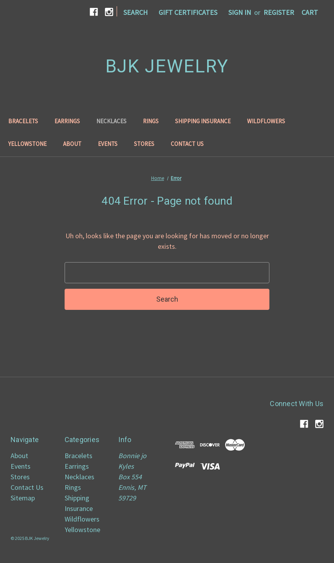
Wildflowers (266, 121)
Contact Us (187, 143)
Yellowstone (27, 143)
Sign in (239, 12)
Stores (144, 143)
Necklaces (111, 121)
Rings (151, 121)
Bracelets (23, 121)
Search (135, 12)
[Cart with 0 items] (309, 12)
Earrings (67, 121)
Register (279, 12)
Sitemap (23, 497)
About (72, 143)
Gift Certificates (188, 12)
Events (107, 143)
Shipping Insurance (203, 121)
